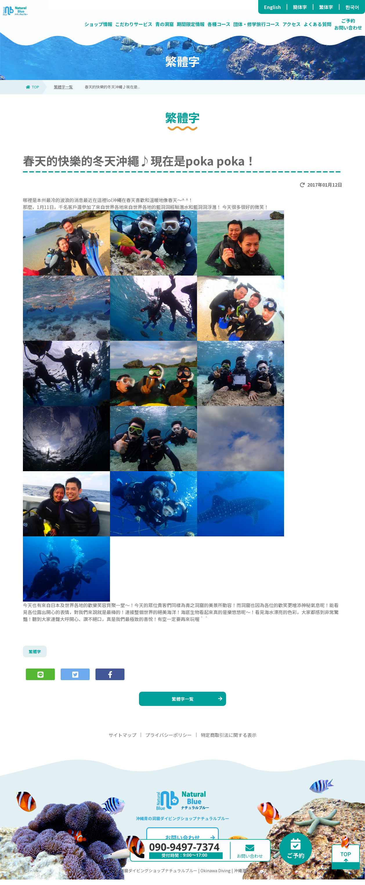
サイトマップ (122, 740)
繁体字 (326, 7)
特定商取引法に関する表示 (228, 740)
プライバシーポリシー (168, 740)
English (272, 7)
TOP (32, 87)
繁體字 (36, 652)
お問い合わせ (189, 843)
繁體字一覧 (63, 87)
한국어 (352, 7)
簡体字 (300, 7)
